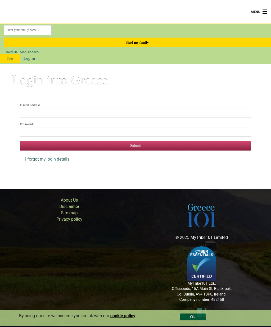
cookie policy (123, 315)
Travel (8, 52)
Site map (69, 212)
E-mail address (30, 105)
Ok (193, 317)
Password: (27, 124)
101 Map (20, 52)
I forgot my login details (47, 159)
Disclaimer (69, 206)
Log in (29, 58)
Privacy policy (69, 219)
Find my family (137, 42)
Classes (33, 52)
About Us (69, 200)
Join (10, 58)
